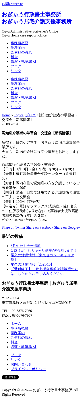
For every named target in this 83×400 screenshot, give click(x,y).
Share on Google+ (67, 227)
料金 (14, 57)
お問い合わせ (12, 4)
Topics (18, 115)
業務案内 (18, 48)
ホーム (16, 323)
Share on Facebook (39, 227)
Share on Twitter (13, 227)
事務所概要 (19, 43)
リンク (16, 71)
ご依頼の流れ (21, 52)
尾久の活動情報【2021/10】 (32, 264)
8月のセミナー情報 (26, 246)
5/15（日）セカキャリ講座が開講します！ (44, 250)
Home (6, 115)
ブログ (16, 66)
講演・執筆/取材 (23, 61)
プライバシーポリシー (28, 369)
